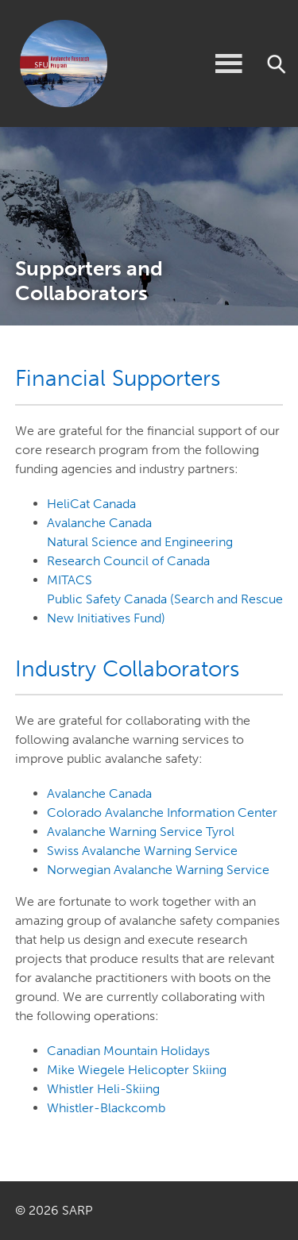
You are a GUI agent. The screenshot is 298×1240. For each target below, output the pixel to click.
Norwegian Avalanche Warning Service (158, 869)
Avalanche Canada (99, 522)
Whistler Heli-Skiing (103, 1088)
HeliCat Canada (91, 503)
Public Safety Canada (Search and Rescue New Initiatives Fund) (165, 608)
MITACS (69, 579)
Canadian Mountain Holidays (128, 1050)
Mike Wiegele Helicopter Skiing (136, 1069)
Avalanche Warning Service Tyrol (140, 831)
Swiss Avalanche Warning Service (142, 850)
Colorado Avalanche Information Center (162, 812)
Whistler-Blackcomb (106, 1107)
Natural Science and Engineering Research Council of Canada (140, 551)
